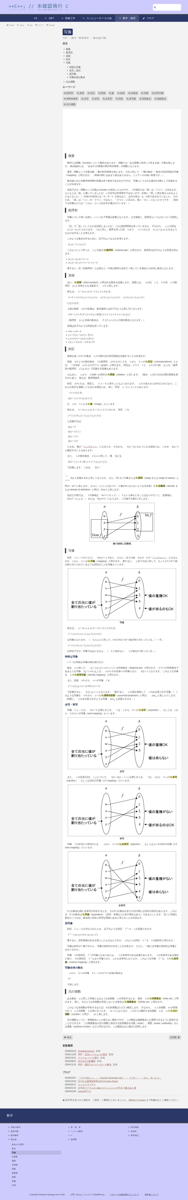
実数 (14, 1169)
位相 (14, 1185)
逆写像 (72, 74)
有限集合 (145, 98)
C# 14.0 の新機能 (86, 1061)
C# (35, 18)
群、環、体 (74, 1127)
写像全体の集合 (77, 77)
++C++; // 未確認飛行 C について (124, 1194)
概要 (68, 49)
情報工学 (68, 18)
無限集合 (160, 98)
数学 (10, 1115)
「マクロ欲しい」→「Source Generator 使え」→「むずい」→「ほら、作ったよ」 (120, 1078)
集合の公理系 (18, 1144)
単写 (95, 98)
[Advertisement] (122, 131)
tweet (10, 25)
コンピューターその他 (97, 18)
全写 (85, 98)
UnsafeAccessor (86, 1051)
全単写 (107, 98)
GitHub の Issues (137, 1100)
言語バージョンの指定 (96, 1054)
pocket (51, 25)
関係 (101, 93)
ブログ (148, 18)
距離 (14, 1181)
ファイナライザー (87, 1084)
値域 (121, 93)
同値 (119, 98)
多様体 (132, 1131)
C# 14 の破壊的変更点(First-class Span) (98, 1081)
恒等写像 (157, 93)
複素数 (15, 1173)
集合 (68, 1037)
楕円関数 (133, 1127)
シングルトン (90, 446)
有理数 (15, 1165)
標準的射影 (71, 98)
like (30, 25)
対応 (68, 59)
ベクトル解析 (75, 1131)
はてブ (39, 25)
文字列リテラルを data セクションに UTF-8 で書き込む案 (107, 1088)
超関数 (72, 1139)
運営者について (152, 1194)
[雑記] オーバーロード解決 (98, 1064)
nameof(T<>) (84, 1091)
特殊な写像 (75, 67)
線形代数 (13, 1131)
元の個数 (70, 81)
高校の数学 (14, 1127)
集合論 (12, 1139)
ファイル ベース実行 (88, 1058)
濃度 (14, 1177)
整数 (14, 1161)
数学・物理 (127, 18)
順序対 (69, 52)
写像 (68, 32)
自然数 (175, 1037)
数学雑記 (133, 1135)
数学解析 (13, 1135)
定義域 (133, 93)
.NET (49, 18)
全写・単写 (75, 70)
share (20, 25)
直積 (68, 56)
